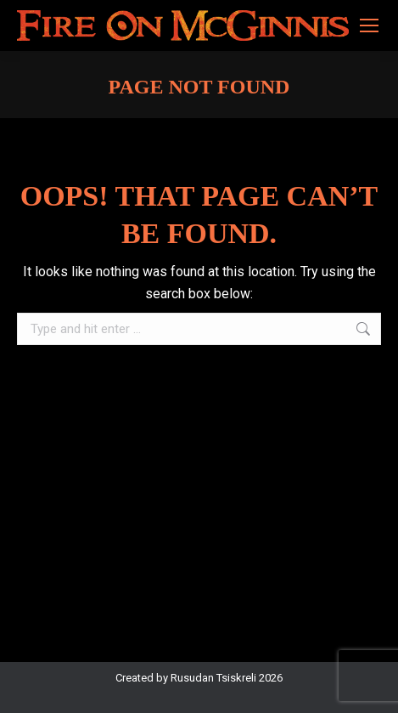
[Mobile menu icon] (369, 25)
